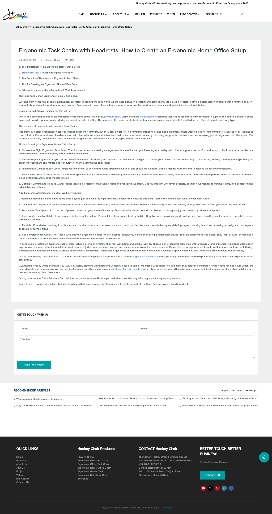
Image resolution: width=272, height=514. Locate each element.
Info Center (236, 391)
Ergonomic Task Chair (34, 73)
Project (224, 391)
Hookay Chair (21, 27)
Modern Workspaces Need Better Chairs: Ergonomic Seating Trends (137, 399)
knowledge (251, 391)
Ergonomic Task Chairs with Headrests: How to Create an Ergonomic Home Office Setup (82, 27)
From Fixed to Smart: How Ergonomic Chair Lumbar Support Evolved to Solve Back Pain (220, 406)
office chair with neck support (132, 269)
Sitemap (167, 508)
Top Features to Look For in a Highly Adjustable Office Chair (132, 406)
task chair (114, 117)
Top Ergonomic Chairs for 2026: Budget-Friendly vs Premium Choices (220, 399)
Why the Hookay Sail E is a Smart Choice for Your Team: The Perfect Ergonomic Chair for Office (54, 406)
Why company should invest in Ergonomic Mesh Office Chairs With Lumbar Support (39, 399)
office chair (146, 117)
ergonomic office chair (146, 257)
